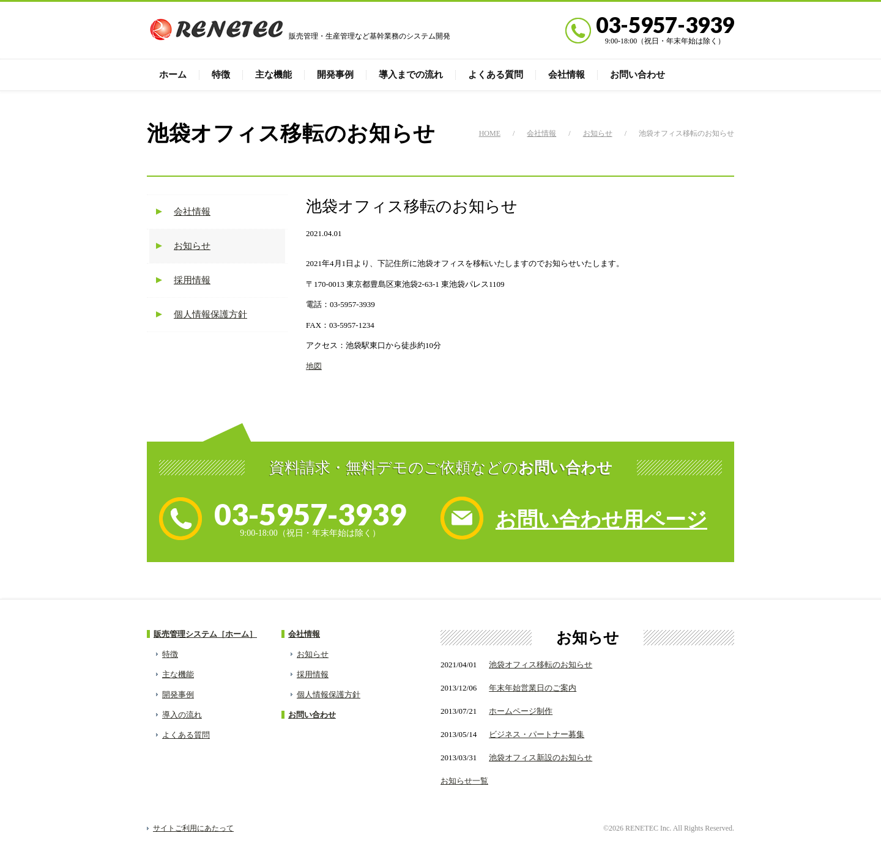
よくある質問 (495, 75)
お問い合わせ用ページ (601, 519)
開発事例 (335, 75)
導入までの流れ (411, 75)
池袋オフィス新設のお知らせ (540, 757)
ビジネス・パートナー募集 (536, 734)
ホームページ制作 (520, 711)
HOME (489, 133)
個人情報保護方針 (210, 314)
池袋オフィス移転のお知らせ (540, 664)
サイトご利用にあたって (193, 828)
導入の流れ (182, 714)
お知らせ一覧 (464, 780)
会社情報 (566, 75)
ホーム (173, 75)
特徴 (221, 75)
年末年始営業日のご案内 (532, 687)
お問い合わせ (637, 75)
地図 (314, 366)
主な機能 (273, 75)
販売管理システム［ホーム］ (205, 634)
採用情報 (192, 280)
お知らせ (597, 133)
